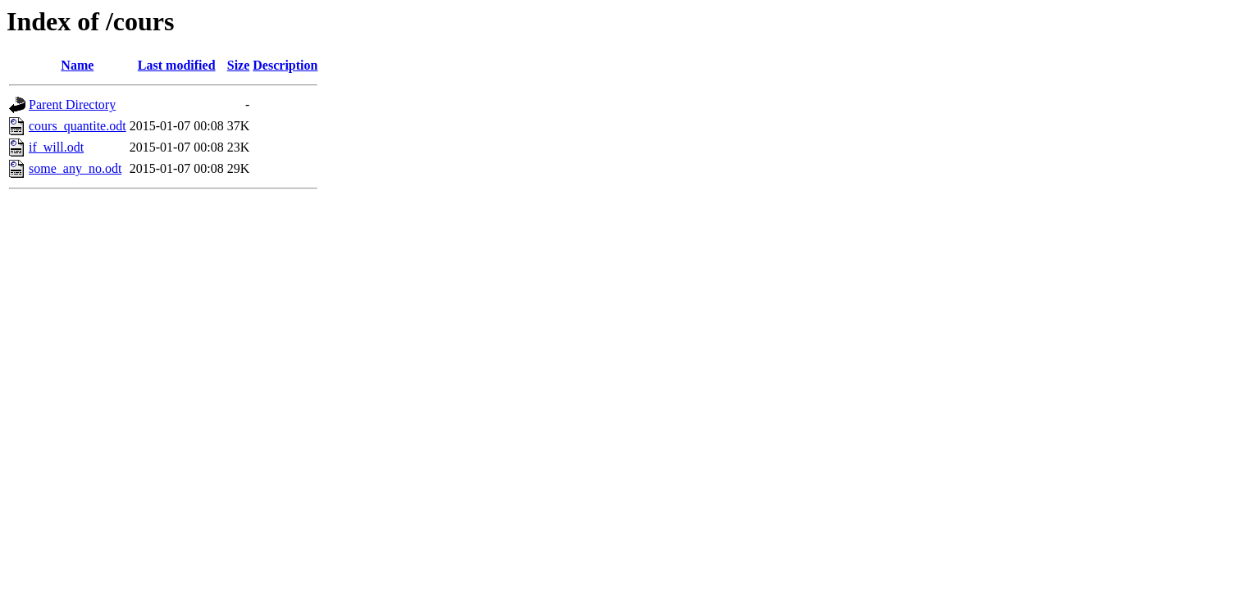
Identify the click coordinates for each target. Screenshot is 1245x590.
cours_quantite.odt (77, 126)
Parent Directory (72, 104)
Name (77, 65)
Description (285, 65)
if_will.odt (56, 147)
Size (238, 65)
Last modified (177, 65)
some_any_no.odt (75, 168)
